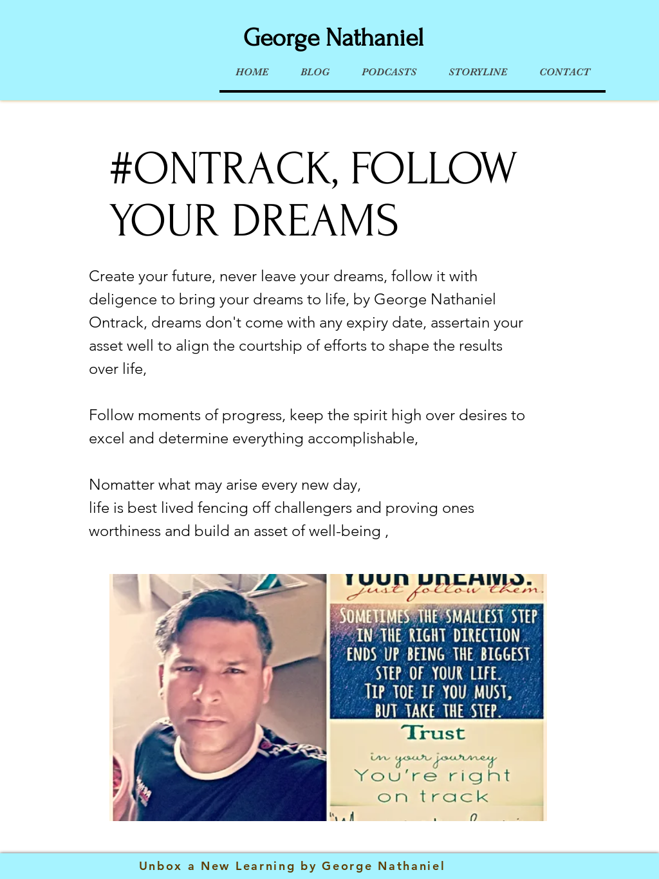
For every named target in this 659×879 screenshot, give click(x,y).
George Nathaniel (333, 38)
